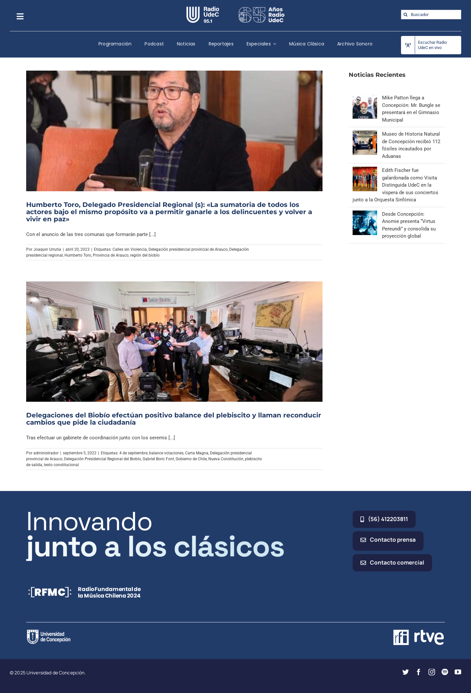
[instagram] (431, 672)
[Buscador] (431, 14)
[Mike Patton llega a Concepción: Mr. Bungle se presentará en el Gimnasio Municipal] (365, 98)
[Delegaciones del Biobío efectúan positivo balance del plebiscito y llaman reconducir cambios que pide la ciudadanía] (174, 341)
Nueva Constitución (225, 459)
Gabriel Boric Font (158, 459)
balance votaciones (166, 453)
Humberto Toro (77, 255)
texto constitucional (61, 465)
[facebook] (418, 672)
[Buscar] (405, 14)
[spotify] (445, 672)
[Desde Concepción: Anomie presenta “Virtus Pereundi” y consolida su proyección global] (365, 214)
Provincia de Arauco (111, 255)
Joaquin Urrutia (47, 249)
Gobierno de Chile (191, 459)
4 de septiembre (133, 453)
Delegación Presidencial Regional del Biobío (102, 459)
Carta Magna (196, 453)
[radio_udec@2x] (202, 9)
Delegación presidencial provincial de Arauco (188, 249)
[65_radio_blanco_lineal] (262, 9)
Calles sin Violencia (130, 249)
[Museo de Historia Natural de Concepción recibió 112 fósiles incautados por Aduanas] (365, 134)
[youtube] (458, 672)
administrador (46, 453)
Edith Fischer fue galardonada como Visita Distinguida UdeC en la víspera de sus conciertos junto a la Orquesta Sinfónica (395, 185)
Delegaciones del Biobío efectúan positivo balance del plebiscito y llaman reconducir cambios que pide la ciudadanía (173, 418)
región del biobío (145, 255)
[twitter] (405, 672)
